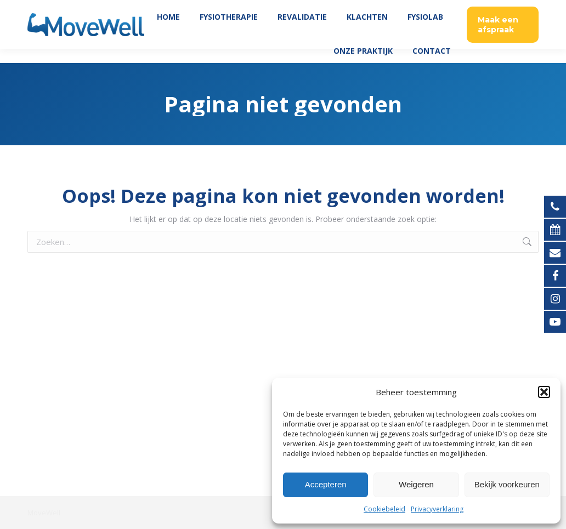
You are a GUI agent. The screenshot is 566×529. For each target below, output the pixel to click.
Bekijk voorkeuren (507, 484)
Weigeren (416, 484)
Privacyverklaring (437, 509)
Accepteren (326, 484)
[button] (544, 391)
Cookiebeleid (384, 509)
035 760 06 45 (510, 7)
